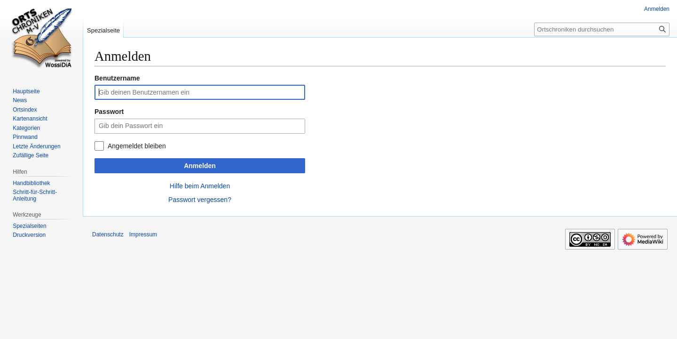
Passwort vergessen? (199, 199)
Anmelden (200, 166)
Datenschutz (108, 234)
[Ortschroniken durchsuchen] (601, 29)
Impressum (143, 234)
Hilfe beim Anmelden (200, 186)
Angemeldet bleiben (137, 146)
